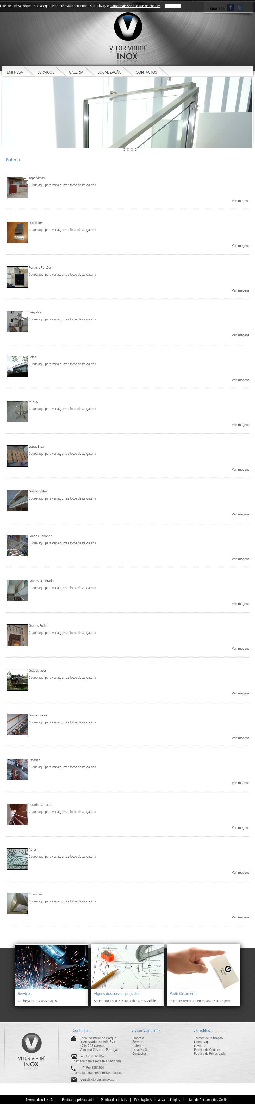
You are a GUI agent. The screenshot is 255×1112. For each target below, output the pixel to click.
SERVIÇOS (45, 72)
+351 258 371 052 (92, 1056)
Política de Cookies (207, 1050)
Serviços (138, 1042)
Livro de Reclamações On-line (208, 1100)
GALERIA (76, 72)
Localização (140, 1050)
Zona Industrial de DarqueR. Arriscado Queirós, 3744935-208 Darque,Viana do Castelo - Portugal (99, 1044)
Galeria (137, 1046)
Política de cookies (114, 1100)
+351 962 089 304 (91, 1068)
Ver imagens (240, 201)
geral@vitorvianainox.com (98, 1079)
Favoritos (200, 1046)
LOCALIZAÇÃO (110, 72)
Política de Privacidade (210, 1054)
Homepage (201, 1042)
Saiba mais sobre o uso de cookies (135, 6)
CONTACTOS (146, 72)
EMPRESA (15, 72)
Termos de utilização (208, 1038)
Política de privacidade (78, 1100)
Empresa (138, 1038)
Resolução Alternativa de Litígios (157, 1100)
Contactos (139, 1054)
